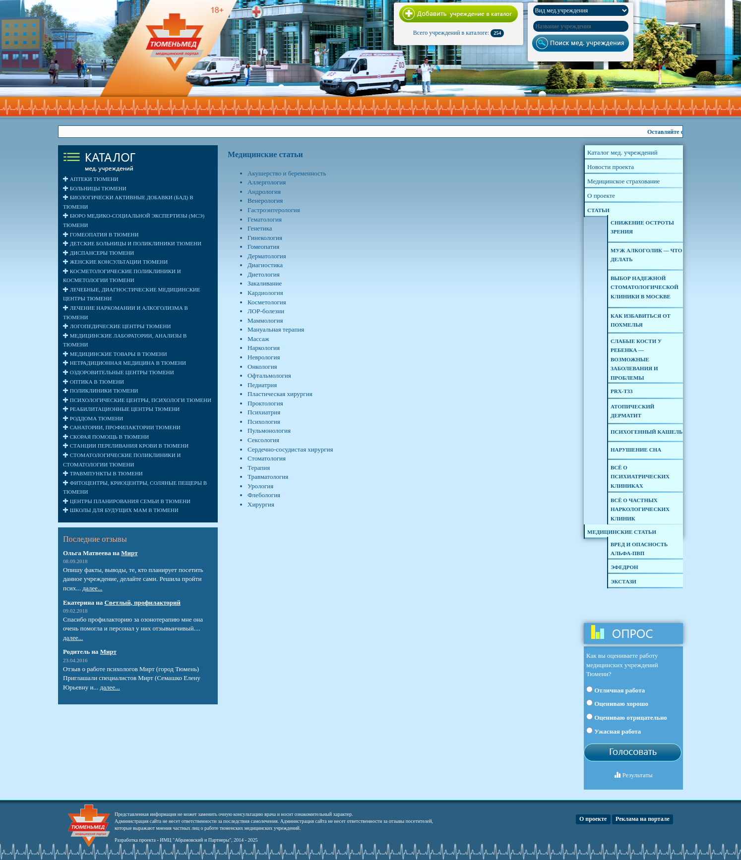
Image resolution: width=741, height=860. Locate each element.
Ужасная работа (613, 731)
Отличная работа (615, 690)
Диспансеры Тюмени (98, 253)
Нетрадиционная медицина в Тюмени (124, 363)
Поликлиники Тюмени (100, 391)
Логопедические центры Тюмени (117, 326)
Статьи (598, 210)
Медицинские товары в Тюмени (115, 354)
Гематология (264, 219)
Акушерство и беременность (286, 173)
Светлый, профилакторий (142, 602)
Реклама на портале (643, 818)
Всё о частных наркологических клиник (640, 509)
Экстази (623, 581)
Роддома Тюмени (93, 418)
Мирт (129, 553)
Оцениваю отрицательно (626, 717)
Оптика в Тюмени (93, 382)
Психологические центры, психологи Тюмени (137, 400)
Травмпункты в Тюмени (103, 473)
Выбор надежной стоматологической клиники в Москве (645, 287)
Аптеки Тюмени (91, 179)
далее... (92, 588)
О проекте (593, 818)
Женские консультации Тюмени (115, 262)
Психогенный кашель (646, 432)
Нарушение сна (636, 450)
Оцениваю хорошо (617, 703)
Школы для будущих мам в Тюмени (121, 510)
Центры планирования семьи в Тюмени (126, 501)
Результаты (633, 775)
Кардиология (265, 292)
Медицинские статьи (621, 532)
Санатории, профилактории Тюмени (122, 427)
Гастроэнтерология (273, 210)
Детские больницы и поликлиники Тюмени (132, 243)
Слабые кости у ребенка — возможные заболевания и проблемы (636, 359)
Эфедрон (624, 567)
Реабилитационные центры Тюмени (121, 409)
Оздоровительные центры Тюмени (118, 372)
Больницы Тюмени (94, 188)
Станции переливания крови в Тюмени (125, 446)
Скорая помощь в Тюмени (106, 437)
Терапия (258, 467)
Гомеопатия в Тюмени (100, 234)
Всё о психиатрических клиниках (640, 476)
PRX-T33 (622, 391)
